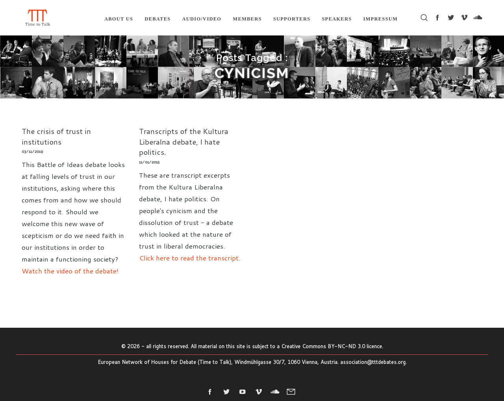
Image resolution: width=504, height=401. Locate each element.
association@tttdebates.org (373, 362)
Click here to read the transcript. (190, 257)
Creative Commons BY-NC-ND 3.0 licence (331, 346)
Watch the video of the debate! (70, 270)
